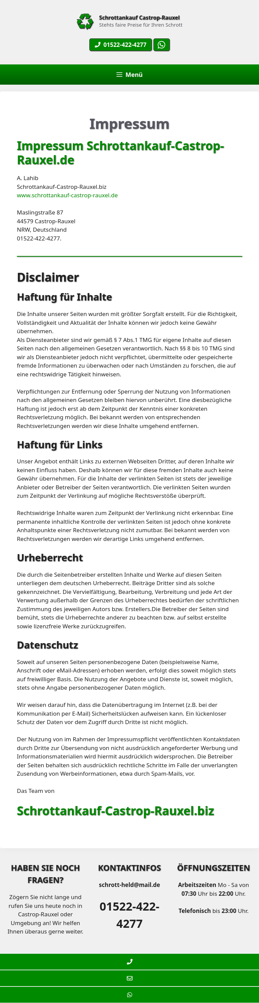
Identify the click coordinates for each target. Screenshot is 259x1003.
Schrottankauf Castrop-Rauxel (139, 17)
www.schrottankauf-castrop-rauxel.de (67, 195)
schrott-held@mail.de (129, 885)
